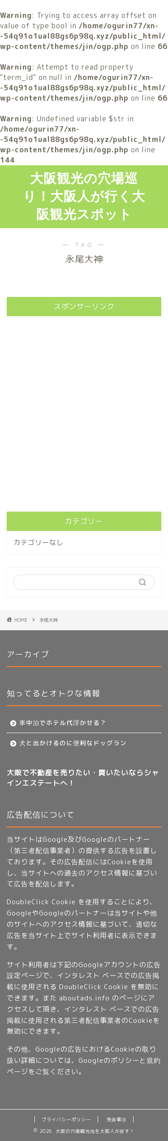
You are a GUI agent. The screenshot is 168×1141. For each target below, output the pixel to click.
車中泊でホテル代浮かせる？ (63, 722)
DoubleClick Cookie (41, 902)
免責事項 (116, 1119)
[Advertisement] (84, 407)
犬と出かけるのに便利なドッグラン (73, 743)
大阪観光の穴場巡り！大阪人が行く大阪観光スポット (84, 196)
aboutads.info (84, 998)
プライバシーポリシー (66, 1119)
